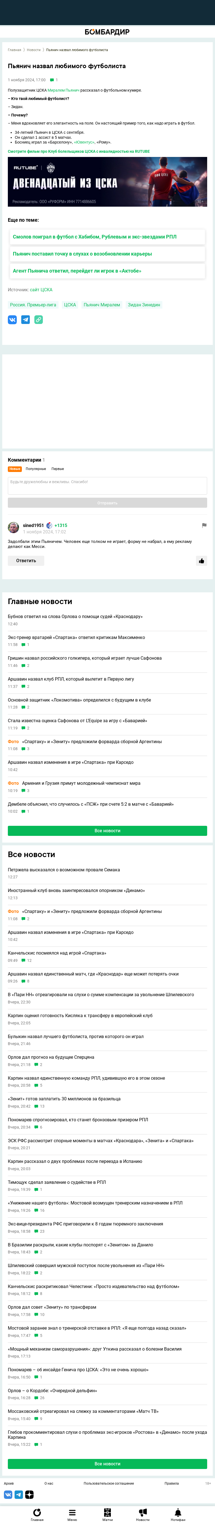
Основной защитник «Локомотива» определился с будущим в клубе (79, 700)
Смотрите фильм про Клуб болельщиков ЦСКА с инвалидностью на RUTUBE (79, 151)
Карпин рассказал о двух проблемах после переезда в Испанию (75, 1161)
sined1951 (33, 525)
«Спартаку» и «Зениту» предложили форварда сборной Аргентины (85, 741)
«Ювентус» (84, 142)
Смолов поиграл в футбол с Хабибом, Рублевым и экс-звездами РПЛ (95, 237)
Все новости (107, 830)
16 (42, 1210)
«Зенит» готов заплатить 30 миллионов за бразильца (64, 1098)
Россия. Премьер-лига (33, 304)
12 (29, 960)
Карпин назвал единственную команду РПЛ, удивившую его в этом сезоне (86, 1078)
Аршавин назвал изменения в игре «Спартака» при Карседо (71, 762)
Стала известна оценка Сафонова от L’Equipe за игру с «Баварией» (77, 720)
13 (42, 1106)
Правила (172, 1483)
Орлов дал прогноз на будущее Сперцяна (51, 1057)
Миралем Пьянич (64, 90)
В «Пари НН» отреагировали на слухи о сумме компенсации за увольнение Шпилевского (101, 994)
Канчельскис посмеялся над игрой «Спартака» (57, 953)
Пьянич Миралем (102, 304)
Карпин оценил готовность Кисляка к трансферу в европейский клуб (80, 1015)
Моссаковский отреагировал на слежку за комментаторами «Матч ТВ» (83, 1411)
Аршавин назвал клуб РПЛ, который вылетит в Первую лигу (71, 679)
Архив (9, 1483)
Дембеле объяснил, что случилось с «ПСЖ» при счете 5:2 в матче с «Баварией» (91, 804)
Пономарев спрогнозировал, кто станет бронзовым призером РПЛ (78, 1119)
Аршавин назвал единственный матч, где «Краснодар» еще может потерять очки (93, 974)
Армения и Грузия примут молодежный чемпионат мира (74, 783)
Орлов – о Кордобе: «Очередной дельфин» (52, 1390)
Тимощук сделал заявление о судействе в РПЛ (57, 1182)
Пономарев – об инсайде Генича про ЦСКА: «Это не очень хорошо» (78, 1369)
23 (42, 1231)
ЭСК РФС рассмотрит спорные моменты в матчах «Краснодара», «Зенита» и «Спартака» (101, 1140)
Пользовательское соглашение (109, 1483)
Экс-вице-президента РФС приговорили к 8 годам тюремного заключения (85, 1224)
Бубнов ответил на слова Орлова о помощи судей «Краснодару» (75, 616)
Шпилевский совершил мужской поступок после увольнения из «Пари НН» (86, 1265)
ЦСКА (70, 304)
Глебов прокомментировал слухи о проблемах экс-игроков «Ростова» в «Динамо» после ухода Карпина (107, 1435)
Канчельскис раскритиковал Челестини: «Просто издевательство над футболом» (93, 1286)
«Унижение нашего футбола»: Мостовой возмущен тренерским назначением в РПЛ (95, 1203)
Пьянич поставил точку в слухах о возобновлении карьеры (82, 254)
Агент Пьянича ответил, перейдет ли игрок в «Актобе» (77, 271)
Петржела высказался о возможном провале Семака (64, 869)
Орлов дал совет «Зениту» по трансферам (52, 1307)
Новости (34, 50)
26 (42, 1398)
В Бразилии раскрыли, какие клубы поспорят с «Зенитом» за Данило (80, 1245)
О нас (49, 1483)
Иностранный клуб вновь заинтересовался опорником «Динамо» (76, 890)
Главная (14, 50)
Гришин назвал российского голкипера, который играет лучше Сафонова (85, 658)
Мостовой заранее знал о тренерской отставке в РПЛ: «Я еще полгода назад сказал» (97, 1328)
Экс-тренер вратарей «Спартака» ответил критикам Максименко (76, 637)
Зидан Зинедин (144, 304)
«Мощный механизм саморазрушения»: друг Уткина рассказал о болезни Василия (95, 1349)
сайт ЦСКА (41, 289)
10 (42, 1315)
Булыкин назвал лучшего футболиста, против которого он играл (76, 1036)
